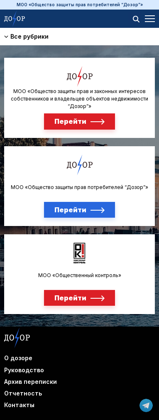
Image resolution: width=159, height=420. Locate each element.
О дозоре (18, 357)
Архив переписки (30, 381)
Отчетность (23, 393)
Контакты (19, 404)
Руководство (24, 369)
